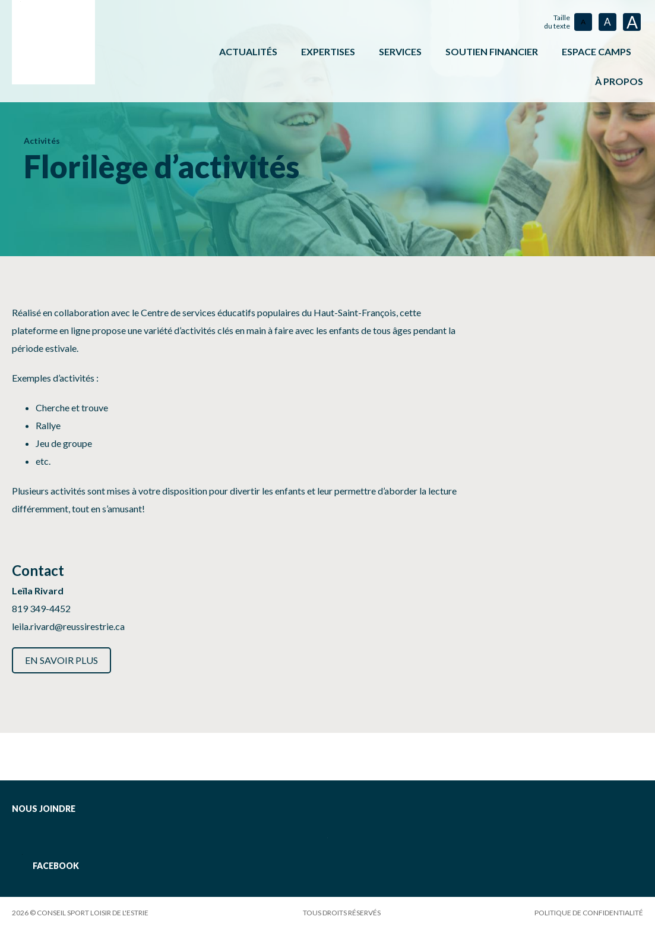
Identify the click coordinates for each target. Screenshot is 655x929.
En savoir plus (61, 660)
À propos (619, 81)
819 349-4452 (41, 608)
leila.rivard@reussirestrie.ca (68, 626)
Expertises (328, 51)
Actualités (248, 51)
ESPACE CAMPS (596, 51)
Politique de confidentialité (588, 912)
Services (400, 51)
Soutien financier (491, 51)
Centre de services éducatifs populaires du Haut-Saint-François (268, 312)
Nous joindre (43, 809)
